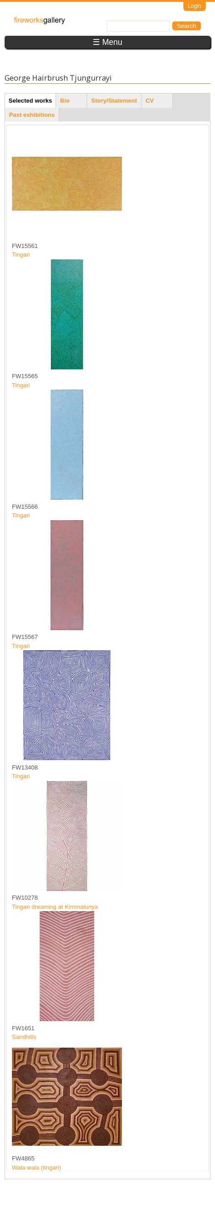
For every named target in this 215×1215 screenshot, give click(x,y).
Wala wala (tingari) (36, 1167)
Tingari (21, 254)
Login (194, 6)
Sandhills (24, 1037)
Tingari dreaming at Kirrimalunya (55, 906)
